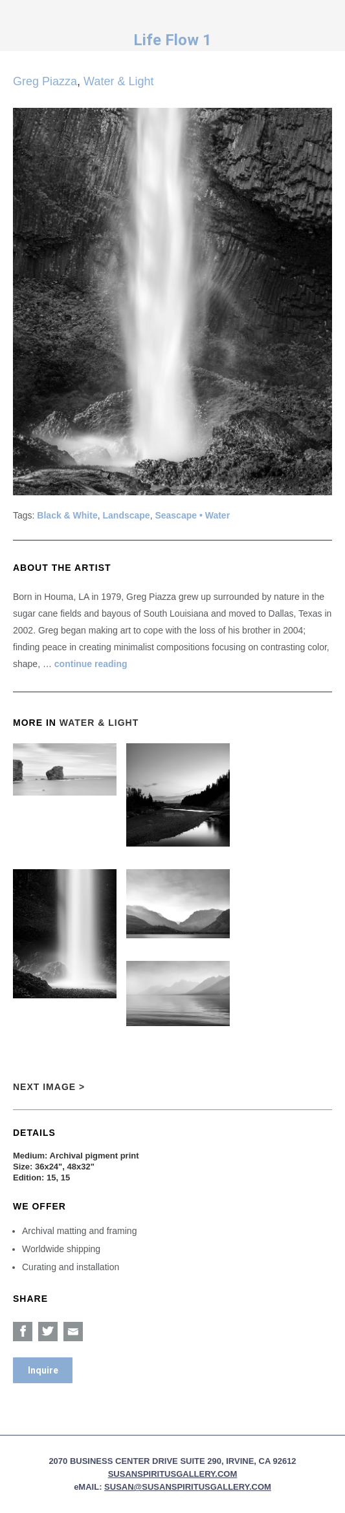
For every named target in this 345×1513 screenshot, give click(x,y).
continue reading (91, 664)
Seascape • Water (192, 515)
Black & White (67, 515)
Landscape (126, 515)
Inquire (43, 1370)
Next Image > (49, 1087)
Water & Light (118, 81)
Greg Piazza (45, 81)
